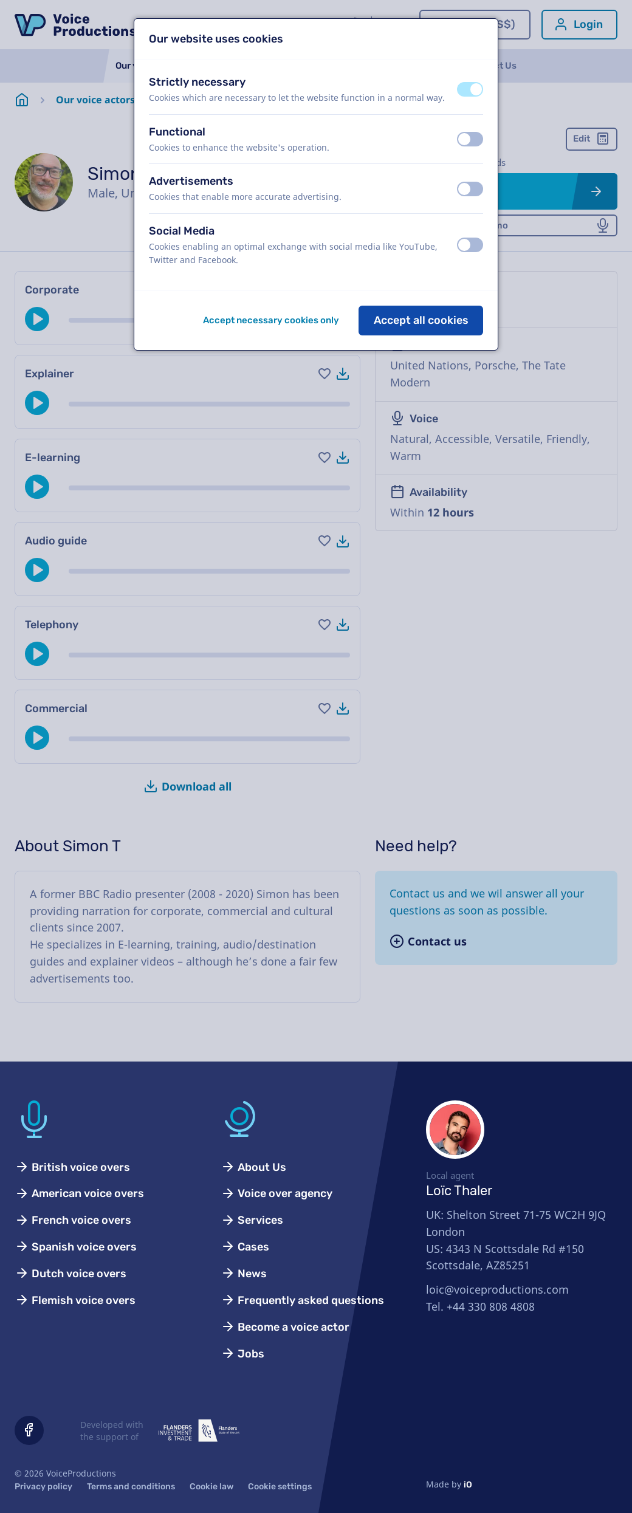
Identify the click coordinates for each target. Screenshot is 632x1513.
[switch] (470, 89)
